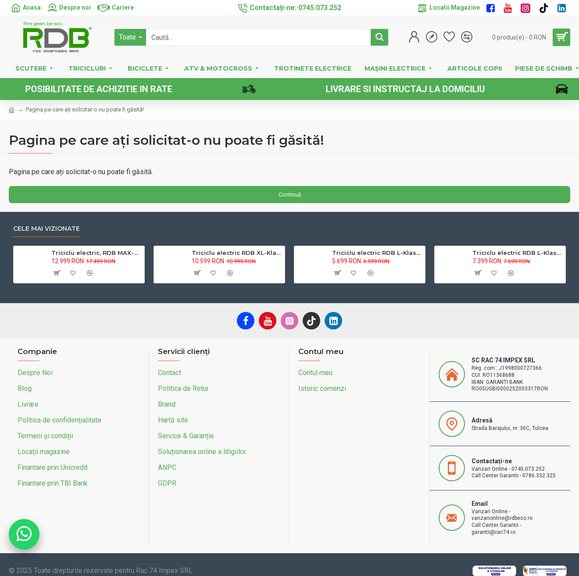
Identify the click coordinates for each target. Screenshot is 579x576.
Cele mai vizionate (46, 229)
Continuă (290, 194)
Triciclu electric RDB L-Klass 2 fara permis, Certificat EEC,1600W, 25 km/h (517, 252)
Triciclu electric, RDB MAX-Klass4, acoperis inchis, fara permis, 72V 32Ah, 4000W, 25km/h (96, 252)
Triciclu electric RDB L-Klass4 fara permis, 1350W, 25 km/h (377, 252)
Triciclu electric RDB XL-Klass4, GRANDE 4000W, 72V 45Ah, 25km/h (237, 252)
